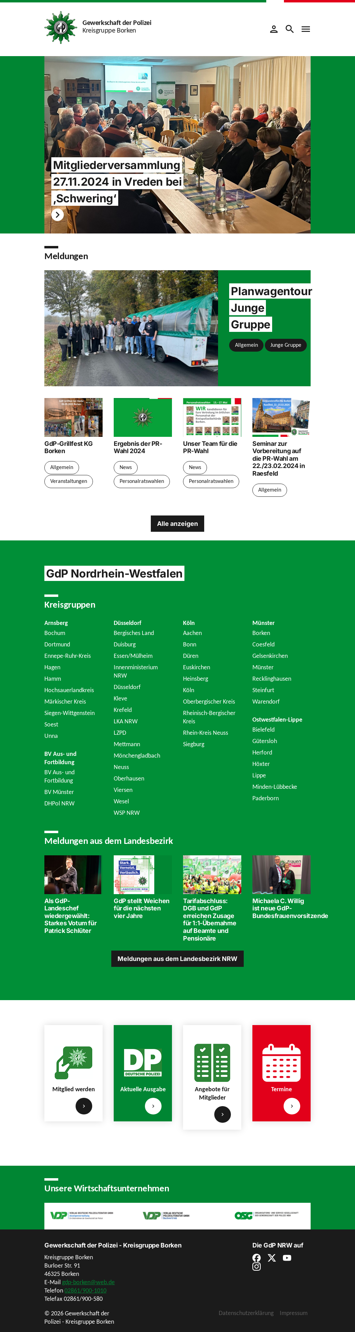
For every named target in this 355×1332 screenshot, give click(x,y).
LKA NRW (126, 721)
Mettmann (127, 744)
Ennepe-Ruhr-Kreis (67, 656)
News (126, 467)
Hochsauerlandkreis (69, 690)
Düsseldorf (127, 687)
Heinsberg (195, 678)
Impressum (294, 1313)
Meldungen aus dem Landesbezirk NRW (177, 958)
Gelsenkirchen (270, 656)
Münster (263, 667)
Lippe (259, 775)
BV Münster (59, 792)
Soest (51, 724)
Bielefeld (263, 729)
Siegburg (193, 744)
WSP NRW (127, 813)
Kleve (120, 698)
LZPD (120, 732)
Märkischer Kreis (65, 701)
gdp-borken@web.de (88, 1282)
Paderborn (265, 798)
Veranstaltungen (68, 481)
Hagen (52, 667)
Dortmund (57, 644)
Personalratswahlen (142, 481)
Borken (261, 633)
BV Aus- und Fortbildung (59, 776)
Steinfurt (263, 690)
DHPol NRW (59, 803)
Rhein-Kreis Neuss (205, 732)
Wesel (121, 801)
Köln (188, 690)
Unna (51, 736)
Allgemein (246, 345)
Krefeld (123, 710)
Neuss (121, 767)
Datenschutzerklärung (246, 1313)
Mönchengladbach (137, 755)
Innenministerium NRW (136, 671)
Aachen (192, 633)
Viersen (123, 790)
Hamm (52, 678)
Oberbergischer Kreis (209, 701)
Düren (190, 656)
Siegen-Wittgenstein (69, 713)
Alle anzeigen (177, 523)
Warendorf (266, 701)
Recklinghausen (271, 678)
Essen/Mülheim (133, 656)
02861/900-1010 (85, 1290)
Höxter (261, 764)
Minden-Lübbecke (274, 787)
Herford (262, 752)
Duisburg (125, 644)
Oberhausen (129, 778)
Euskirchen (196, 667)
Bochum (54, 633)
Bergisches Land (134, 633)
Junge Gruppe (285, 345)
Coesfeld (263, 644)
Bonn (189, 644)
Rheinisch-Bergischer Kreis (209, 717)
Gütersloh (264, 741)
